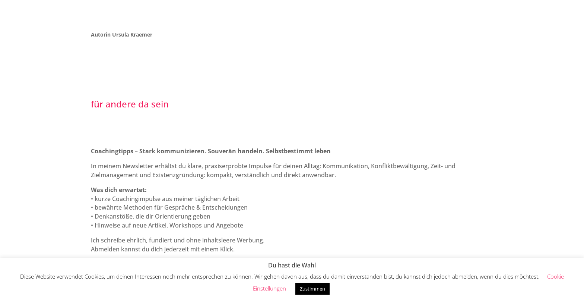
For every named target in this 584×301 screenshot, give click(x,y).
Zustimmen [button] (312, 288)
